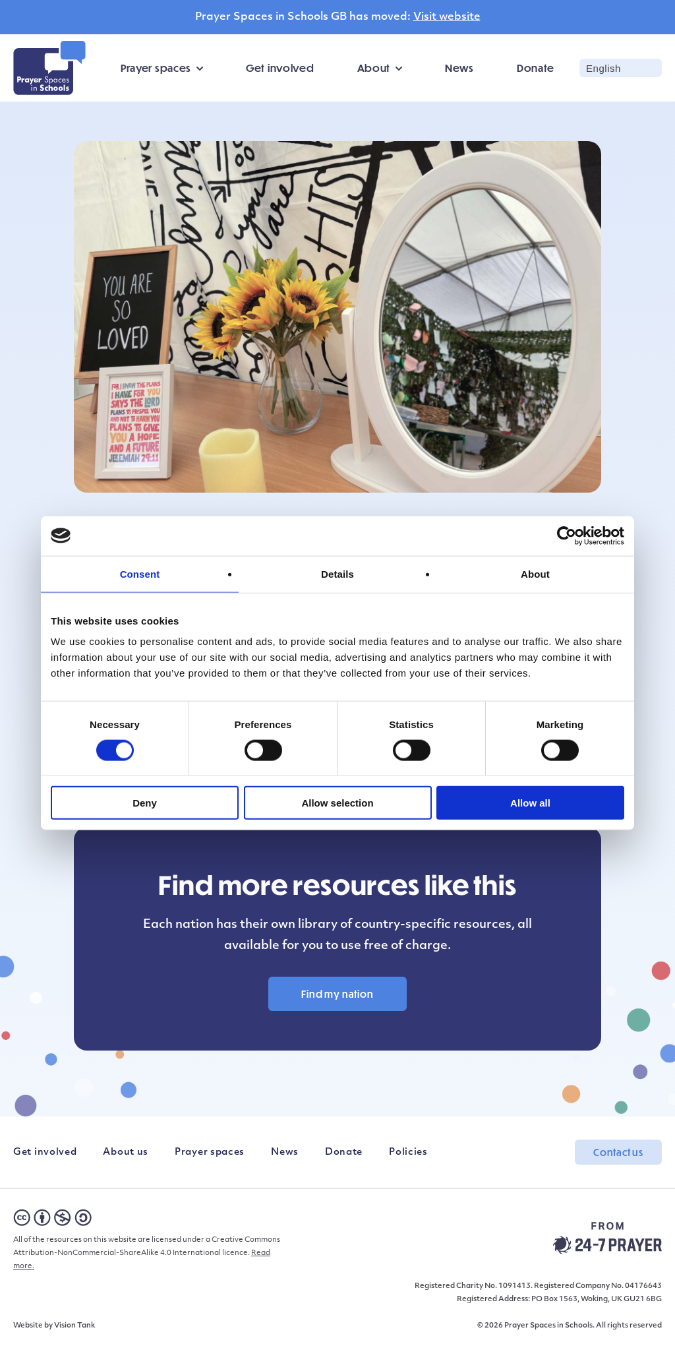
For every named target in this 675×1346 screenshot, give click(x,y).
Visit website (447, 17)
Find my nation (337, 994)
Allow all (530, 803)
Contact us (618, 1152)
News (459, 67)
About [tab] (535, 573)
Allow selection (337, 803)
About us (125, 1152)
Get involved (280, 67)
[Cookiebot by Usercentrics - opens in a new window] (566, 535)
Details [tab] (337, 573)
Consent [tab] (140, 573)
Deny (144, 803)
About (374, 67)
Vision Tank (74, 1326)
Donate (535, 67)
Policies (408, 1152)
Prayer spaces (156, 67)
